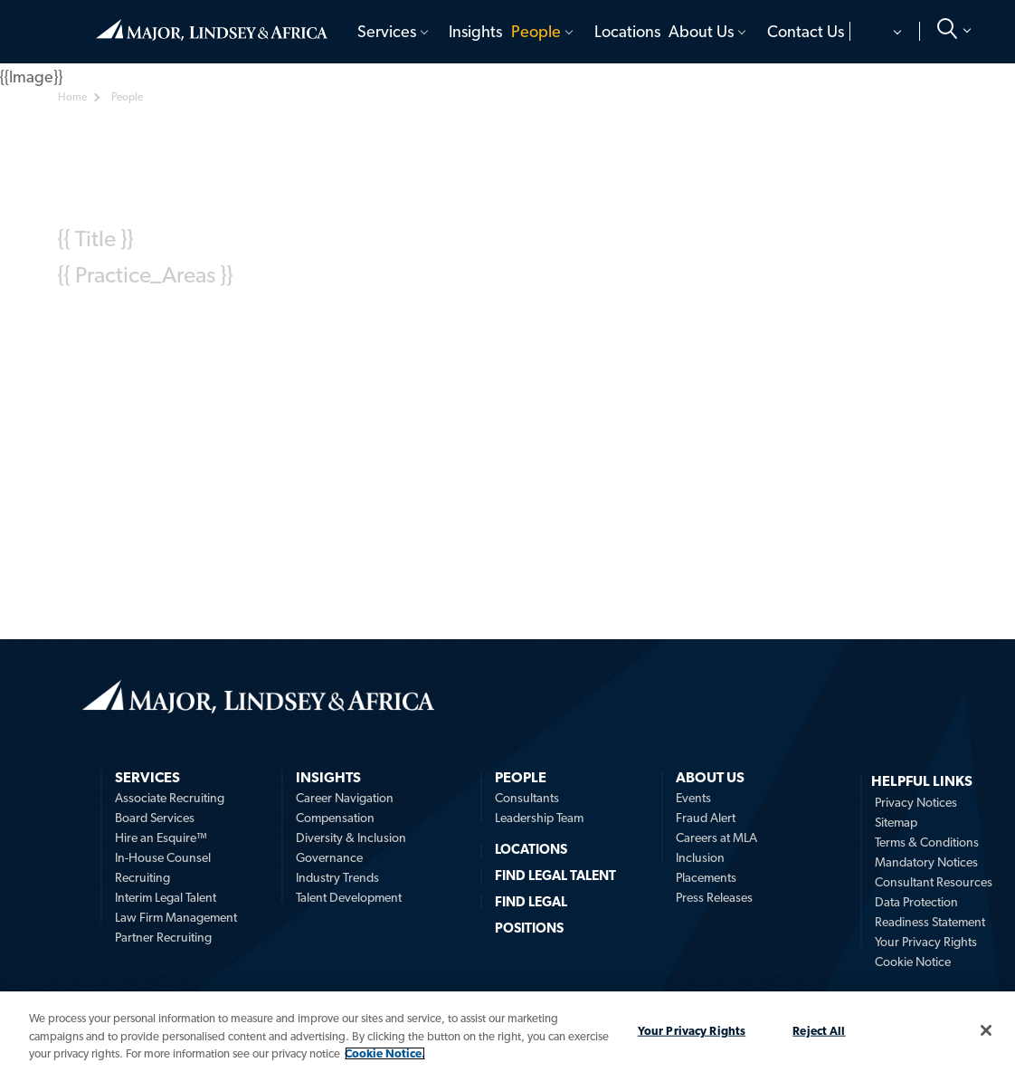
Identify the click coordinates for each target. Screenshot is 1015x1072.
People (536, 31)
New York (559, 326)
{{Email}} (330, 324)
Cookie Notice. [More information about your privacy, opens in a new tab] (385, 1053)
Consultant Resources (933, 882)
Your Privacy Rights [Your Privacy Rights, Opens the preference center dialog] (691, 1030)
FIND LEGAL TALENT (555, 875)
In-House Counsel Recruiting (163, 867)
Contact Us (805, 31)
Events (693, 797)
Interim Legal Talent (165, 897)
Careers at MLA (716, 837)
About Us (701, 31)
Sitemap (896, 822)
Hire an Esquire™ (161, 837)
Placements (706, 877)
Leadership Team (539, 817)
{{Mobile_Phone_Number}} (192, 344)
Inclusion (700, 857)
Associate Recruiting (169, 797)
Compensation (335, 817)
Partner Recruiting (163, 937)
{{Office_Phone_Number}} (181, 324)
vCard (105, 383)
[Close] (986, 1030)
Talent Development (349, 897)
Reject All (818, 1030)
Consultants (527, 797)
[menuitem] (394, 31)
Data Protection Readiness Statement (930, 912)
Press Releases (714, 897)
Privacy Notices (916, 802)
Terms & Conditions (927, 842)
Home (211, 30)
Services (386, 31)
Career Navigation (345, 797)
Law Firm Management (176, 917)
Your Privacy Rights (926, 941)
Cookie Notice (913, 961)
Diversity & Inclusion (351, 837)
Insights (475, 31)
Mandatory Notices (926, 862)
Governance (329, 857)
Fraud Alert (705, 817)
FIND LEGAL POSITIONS (531, 915)
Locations (627, 31)
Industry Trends (337, 877)
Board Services (154, 817)
